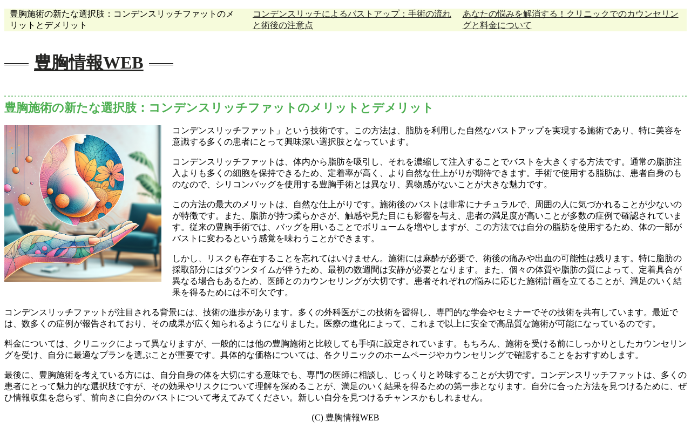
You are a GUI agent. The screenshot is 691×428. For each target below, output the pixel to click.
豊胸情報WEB (89, 62)
